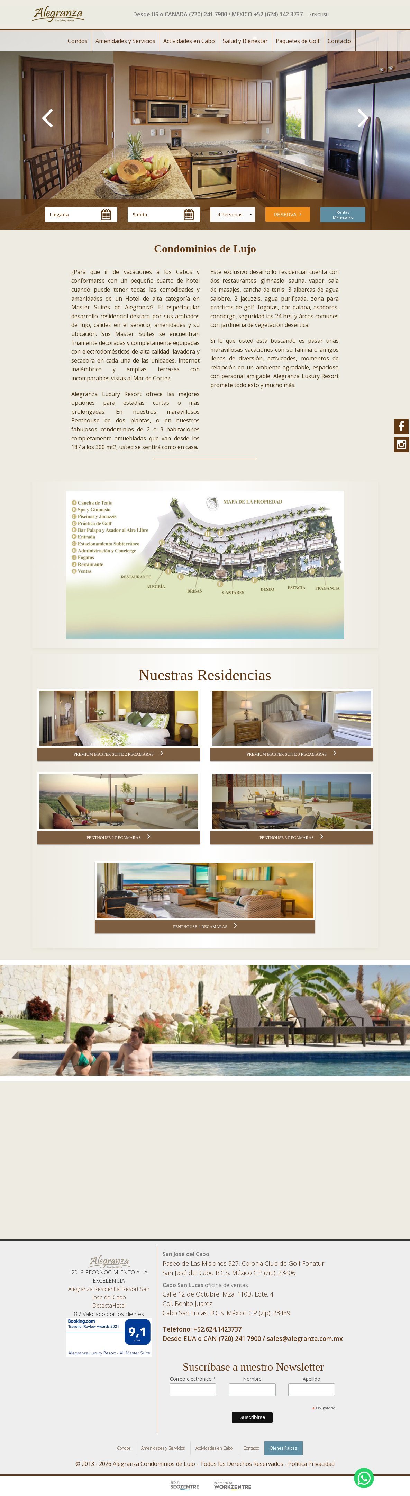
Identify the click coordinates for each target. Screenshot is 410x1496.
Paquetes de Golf (298, 41)
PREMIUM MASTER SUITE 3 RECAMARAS (291, 754)
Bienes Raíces (283, 1448)
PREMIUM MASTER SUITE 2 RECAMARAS (118, 754)
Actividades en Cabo (189, 41)
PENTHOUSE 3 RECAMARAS (291, 837)
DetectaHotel (109, 1305)
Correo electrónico (193, 1378)
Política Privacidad (311, 1464)
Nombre (252, 1378)
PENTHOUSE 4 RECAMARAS (205, 926)
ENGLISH (319, 15)
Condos (78, 41)
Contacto (339, 41)
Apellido (311, 1378)
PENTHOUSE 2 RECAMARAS (118, 837)
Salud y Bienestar (245, 41)
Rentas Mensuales (343, 215)
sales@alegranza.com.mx (305, 1338)
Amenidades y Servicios (125, 41)
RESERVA (288, 214)
